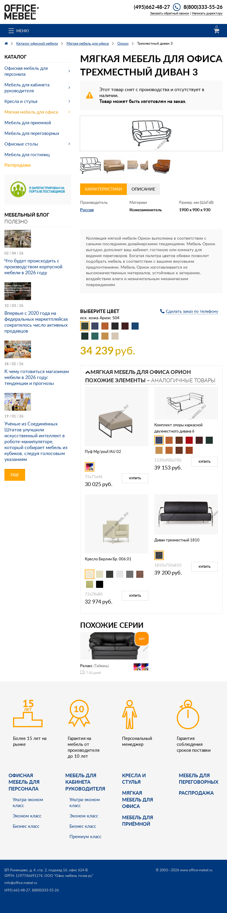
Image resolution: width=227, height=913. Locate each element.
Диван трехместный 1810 (177, 540)
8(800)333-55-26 (203, 6)
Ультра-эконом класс (28, 802)
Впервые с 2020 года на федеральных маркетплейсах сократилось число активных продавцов (36, 322)
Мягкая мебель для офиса (31, 112)
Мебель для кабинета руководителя (26, 87)
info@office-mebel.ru (20, 882)
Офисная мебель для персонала (26, 71)
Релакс (86, 665)
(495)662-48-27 (152, 6)
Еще (15, 474)
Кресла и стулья (20, 101)
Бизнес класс (26, 826)
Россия (87, 209)
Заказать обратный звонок (169, 13)
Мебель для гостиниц (27, 154)
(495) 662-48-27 (17, 890)
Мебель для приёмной (137, 820)
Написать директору (207, 13)
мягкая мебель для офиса (137, 799)
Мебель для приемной (27, 122)
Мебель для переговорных (31, 133)
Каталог (15, 56)
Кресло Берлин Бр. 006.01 (108, 559)
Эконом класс (27, 816)
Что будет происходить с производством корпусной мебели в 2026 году (33, 266)
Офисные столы (21, 144)
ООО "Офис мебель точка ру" (68, 875)
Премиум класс (85, 836)
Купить (135, 478)
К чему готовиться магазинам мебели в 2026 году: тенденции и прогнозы (36, 377)
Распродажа (17, 165)
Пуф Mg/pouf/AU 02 (103, 451)
